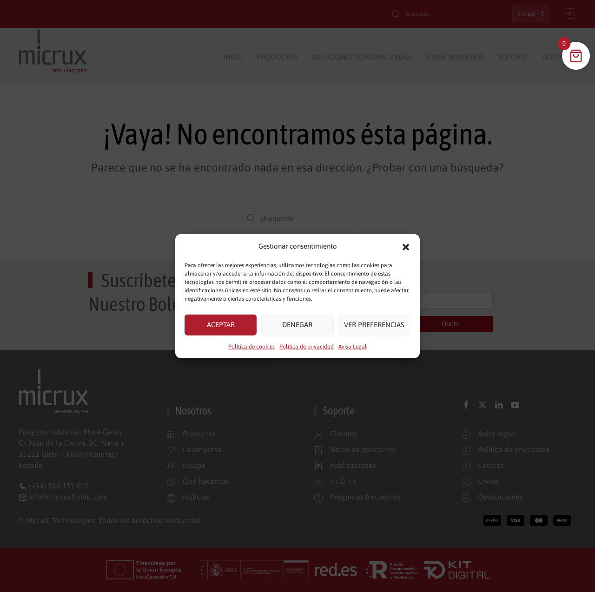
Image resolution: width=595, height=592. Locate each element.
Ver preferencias (374, 325)
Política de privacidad (306, 346)
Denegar (297, 325)
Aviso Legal (352, 346)
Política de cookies (251, 346)
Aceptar (221, 325)
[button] (405, 246)
